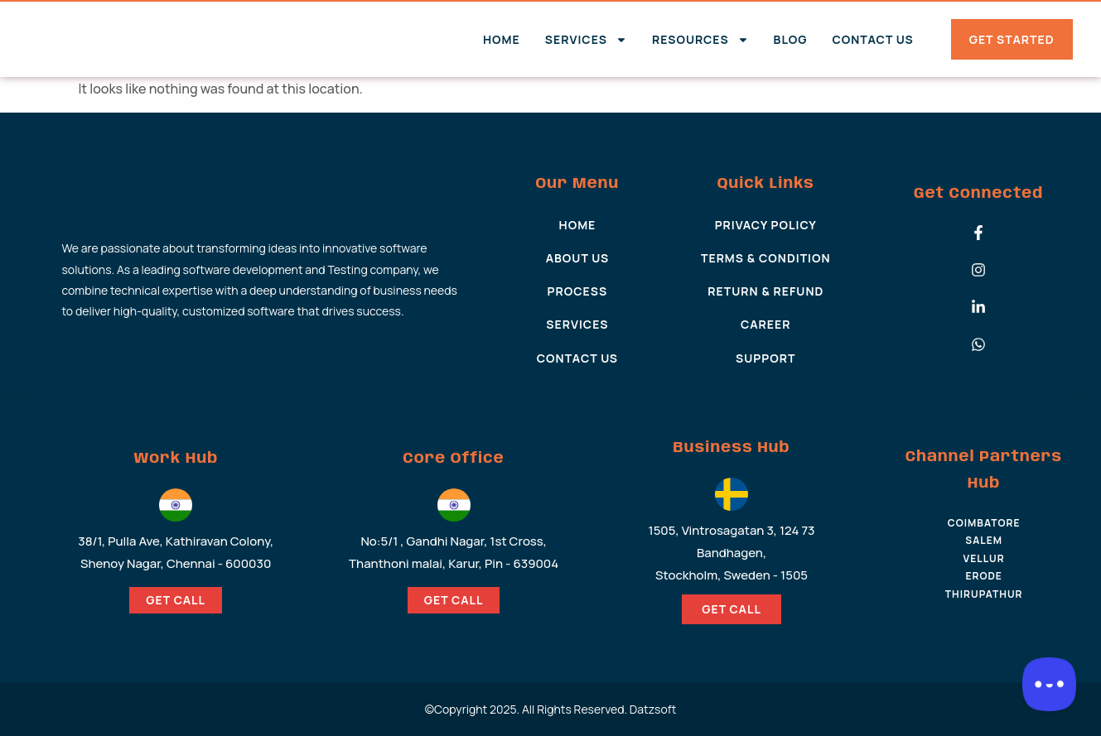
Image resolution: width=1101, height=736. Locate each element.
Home (501, 39)
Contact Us (872, 39)
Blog (791, 39)
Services (586, 40)
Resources (700, 40)
